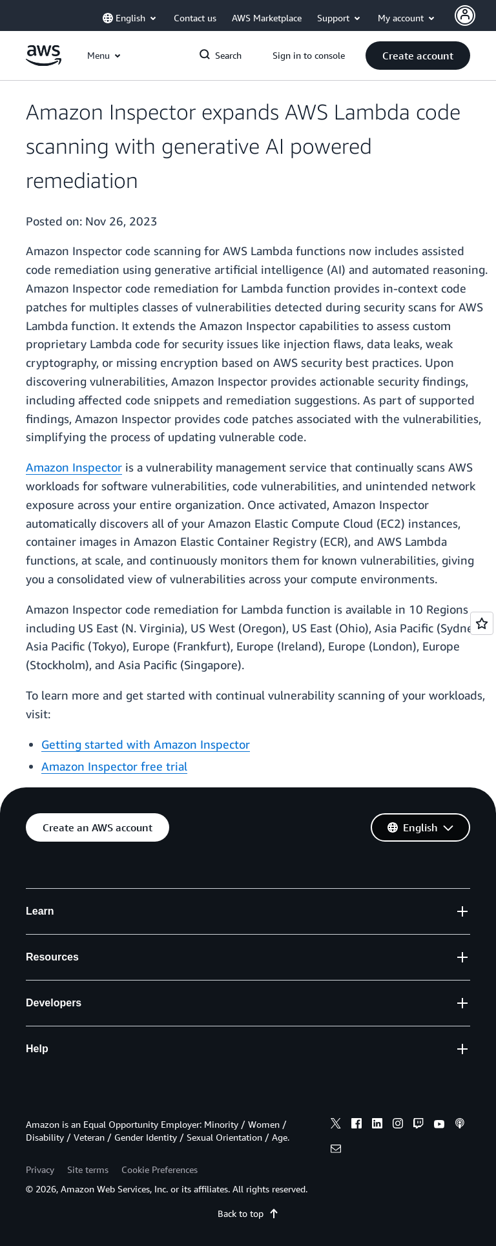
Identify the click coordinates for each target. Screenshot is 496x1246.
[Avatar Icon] (465, 15)
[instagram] (398, 1125)
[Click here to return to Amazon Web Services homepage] (43, 62)
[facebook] (356, 1125)
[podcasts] (460, 1125)
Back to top (248, 1213)
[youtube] (439, 1125)
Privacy (40, 1169)
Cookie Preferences (159, 1169)
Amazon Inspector (74, 467)
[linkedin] (377, 1125)
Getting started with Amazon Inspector (145, 744)
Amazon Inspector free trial (114, 766)
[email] (336, 1150)
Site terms (87, 1169)
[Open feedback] (481, 623)
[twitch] (418, 1125)
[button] (418, 55)
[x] (336, 1125)
